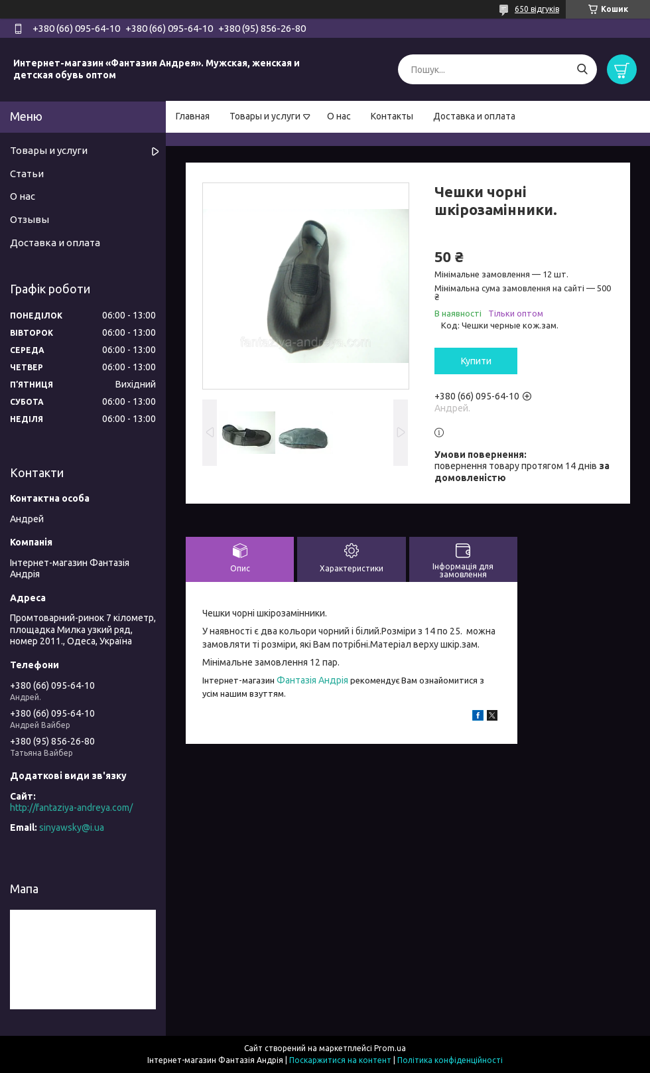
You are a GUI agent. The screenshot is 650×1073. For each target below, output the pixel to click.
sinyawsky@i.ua (71, 827)
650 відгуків (537, 9)
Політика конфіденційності (450, 1060)
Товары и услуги (264, 116)
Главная (193, 116)
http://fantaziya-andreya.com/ (71, 807)
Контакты (392, 116)
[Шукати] (582, 69)
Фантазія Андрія (312, 680)
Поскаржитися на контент (340, 1060)
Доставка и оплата (474, 116)
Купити (476, 361)
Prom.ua (390, 1048)
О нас (339, 116)
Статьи (27, 173)
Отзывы (29, 219)
